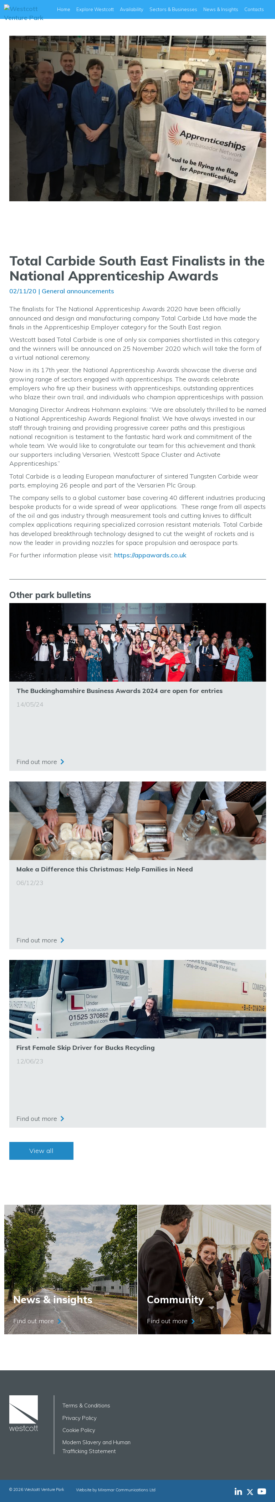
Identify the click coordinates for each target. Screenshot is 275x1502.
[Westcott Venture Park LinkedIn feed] (238, 1491)
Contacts (254, 9)
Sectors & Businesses (173, 9)
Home (63, 9)
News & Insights (220, 9)
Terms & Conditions (86, 1405)
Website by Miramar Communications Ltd (114, 1489)
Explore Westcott (95, 9)
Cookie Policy (78, 1430)
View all (41, 1151)
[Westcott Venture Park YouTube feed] (262, 1491)
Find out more (36, 762)
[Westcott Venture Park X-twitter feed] (252, 1491)
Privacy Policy (79, 1418)
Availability (131, 9)
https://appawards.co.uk (150, 555)
